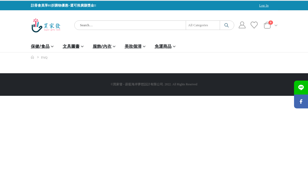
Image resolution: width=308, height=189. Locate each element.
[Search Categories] (203, 25)
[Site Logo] (46, 25)
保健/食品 (40, 46)
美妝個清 (133, 46)
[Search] (226, 25)
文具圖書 (71, 46)
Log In (264, 5)
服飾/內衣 (102, 46)
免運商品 (163, 46)
